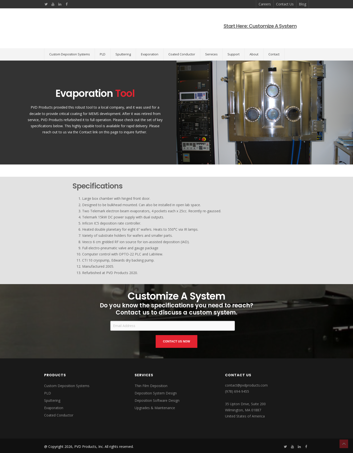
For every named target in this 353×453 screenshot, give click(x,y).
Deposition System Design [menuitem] (156, 378)
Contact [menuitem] (273, 39)
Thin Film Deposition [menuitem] (151, 370)
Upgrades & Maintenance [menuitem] (155, 392)
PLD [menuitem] (102, 39)
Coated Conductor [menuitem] (181, 39)
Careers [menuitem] (265, 4)
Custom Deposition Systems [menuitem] (69, 39)
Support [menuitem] (233, 39)
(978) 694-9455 (237, 376)
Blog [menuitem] (302, 4)
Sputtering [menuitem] (123, 39)
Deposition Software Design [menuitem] (157, 385)
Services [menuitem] (211, 39)
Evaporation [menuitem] (149, 39)
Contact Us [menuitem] (285, 4)
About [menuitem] (254, 39)
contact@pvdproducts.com (246, 370)
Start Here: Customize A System (261, 18)
